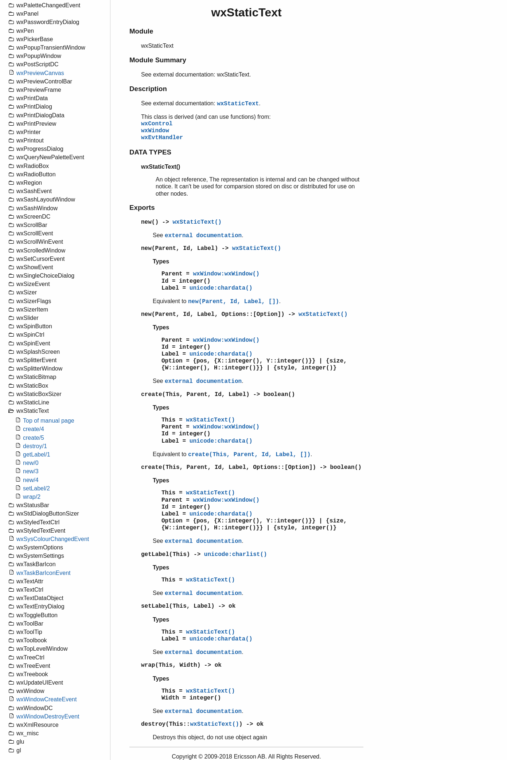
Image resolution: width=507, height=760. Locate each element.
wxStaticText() (196, 222)
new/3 (31, 471)
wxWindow (155, 131)
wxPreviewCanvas (40, 73)
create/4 (33, 429)
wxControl (156, 124)
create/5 (33, 438)
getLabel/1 (36, 454)
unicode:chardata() (221, 288)
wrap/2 (31, 497)
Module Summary (157, 60)
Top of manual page (48, 421)
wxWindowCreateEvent (46, 699)
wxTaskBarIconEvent (43, 573)
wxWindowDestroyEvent (47, 716)
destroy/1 (35, 446)
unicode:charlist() (235, 554)
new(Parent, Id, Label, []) (233, 301)
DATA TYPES (150, 152)
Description (148, 89)
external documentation (203, 235)
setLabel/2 (36, 488)
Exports (142, 207)
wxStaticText (238, 104)
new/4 (31, 480)
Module (141, 31)
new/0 (31, 463)
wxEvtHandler (162, 137)
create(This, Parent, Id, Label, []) (249, 454)
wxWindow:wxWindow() (226, 274)
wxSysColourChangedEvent (52, 539)
